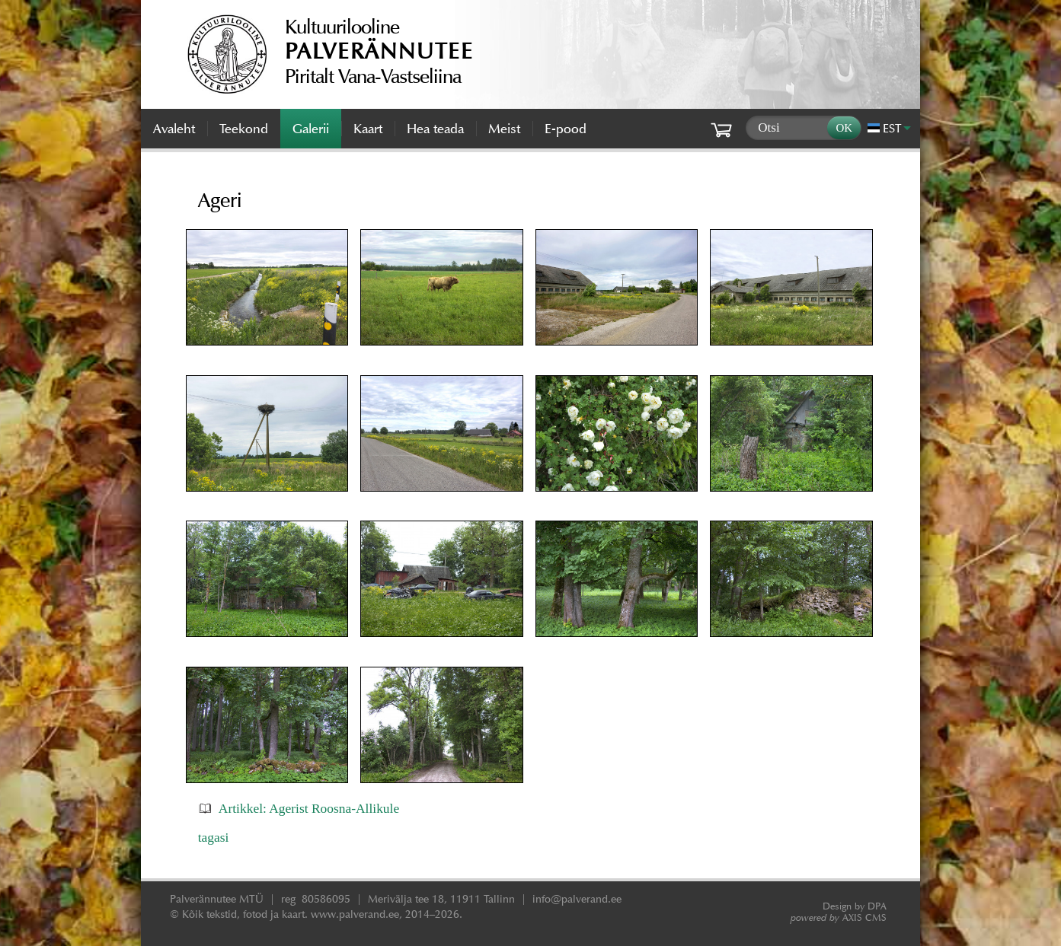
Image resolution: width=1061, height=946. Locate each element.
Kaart (367, 128)
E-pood (565, 128)
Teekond (243, 128)
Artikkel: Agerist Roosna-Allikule (309, 808)
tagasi (213, 837)
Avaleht (174, 128)
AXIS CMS (839, 917)
